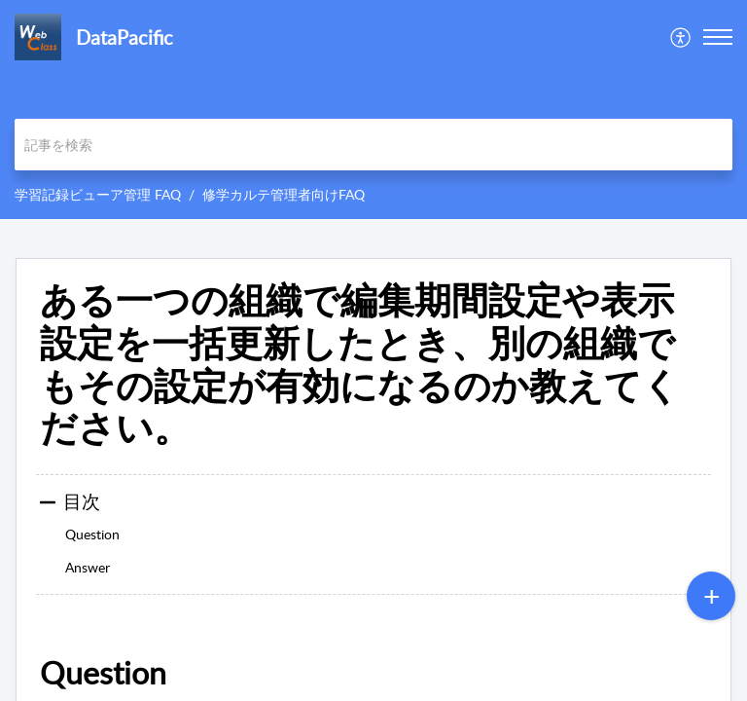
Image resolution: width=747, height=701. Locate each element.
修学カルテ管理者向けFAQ (283, 194)
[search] (373, 144)
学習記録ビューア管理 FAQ (98, 194)
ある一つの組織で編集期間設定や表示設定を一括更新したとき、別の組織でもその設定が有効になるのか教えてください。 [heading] (360, 363)
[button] (681, 37)
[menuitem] (681, 37)
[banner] (373, 109)
